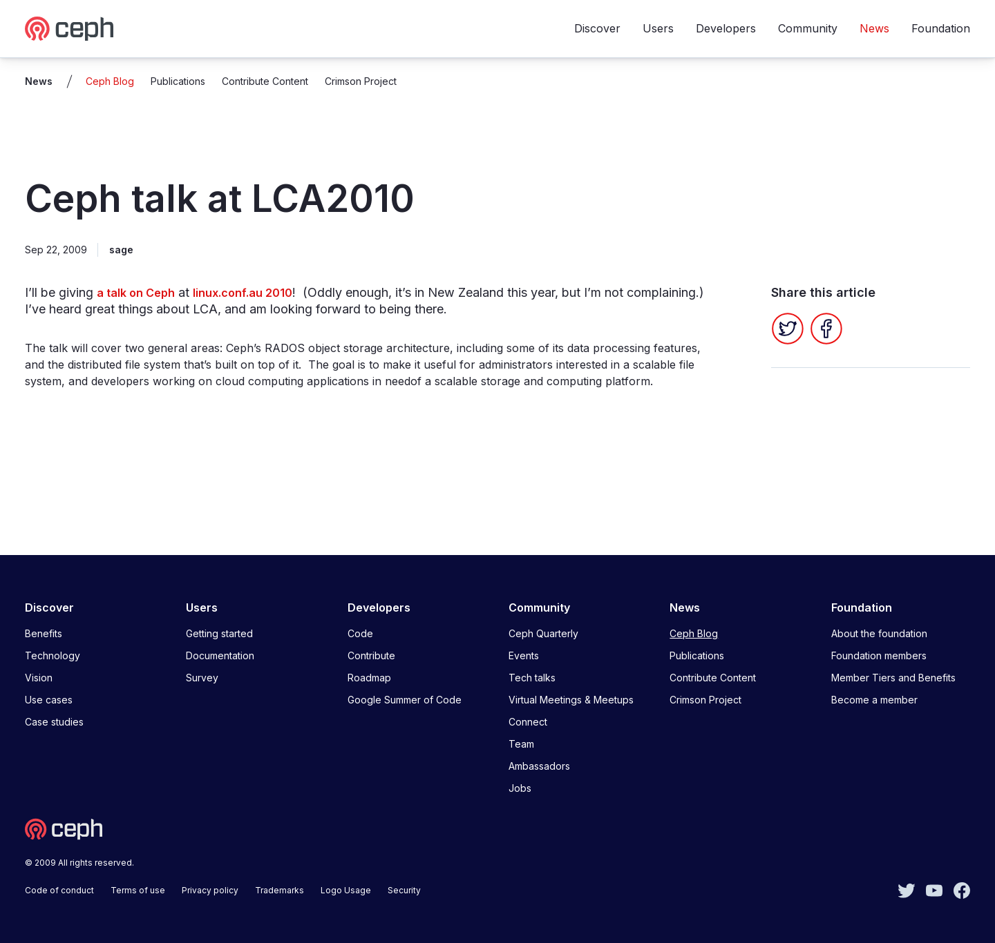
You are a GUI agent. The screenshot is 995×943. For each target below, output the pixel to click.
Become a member (874, 700)
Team (521, 744)
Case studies (54, 722)
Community (807, 28)
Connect (528, 722)
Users (658, 28)
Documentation (220, 655)
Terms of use (138, 890)
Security (404, 890)
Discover (597, 28)
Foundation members (879, 655)
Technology (52, 655)
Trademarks (279, 890)
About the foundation (879, 633)
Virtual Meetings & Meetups (571, 700)
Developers (726, 28)
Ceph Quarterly (543, 633)
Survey (202, 677)
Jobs (520, 788)
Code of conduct (59, 890)
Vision (39, 677)
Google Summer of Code (405, 700)
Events (524, 655)
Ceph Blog (110, 81)
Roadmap (369, 677)
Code (360, 633)
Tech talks (532, 677)
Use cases (49, 700)
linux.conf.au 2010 (242, 293)
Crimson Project (361, 81)
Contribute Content (265, 81)
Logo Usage (346, 890)
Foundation (940, 28)
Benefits (43, 633)
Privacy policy (210, 890)
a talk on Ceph (136, 293)
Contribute (371, 655)
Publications (178, 81)
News (874, 28)
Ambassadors (539, 766)
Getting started (219, 633)
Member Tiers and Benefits (893, 677)
